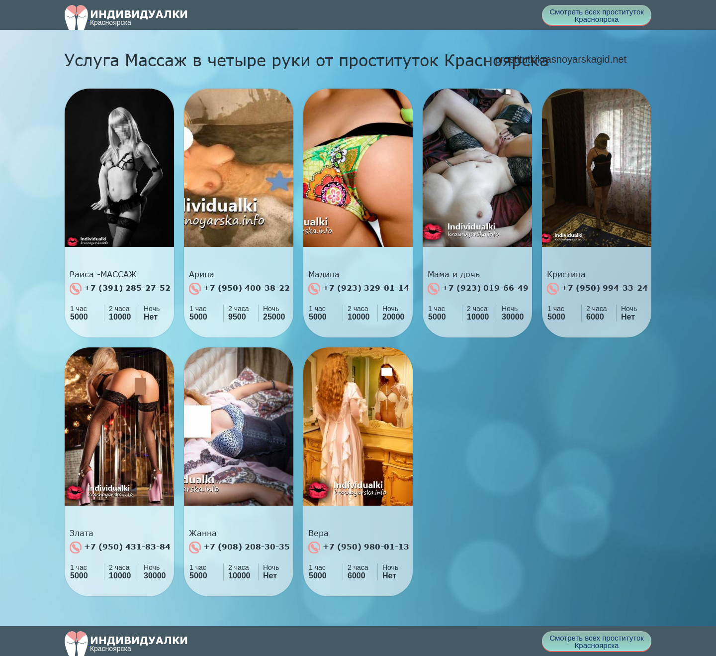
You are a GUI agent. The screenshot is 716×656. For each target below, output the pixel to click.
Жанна (203, 533)
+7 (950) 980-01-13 (358, 547)
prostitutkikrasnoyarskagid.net (560, 59)
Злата (81, 533)
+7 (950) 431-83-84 (120, 547)
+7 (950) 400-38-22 (239, 289)
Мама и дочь (454, 274)
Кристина (566, 274)
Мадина (324, 274)
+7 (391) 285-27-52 (120, 289)
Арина (201, 274)
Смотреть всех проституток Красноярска (596, 15)
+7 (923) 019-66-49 (478, 289)
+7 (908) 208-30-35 (239, 547)
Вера (318, 533)
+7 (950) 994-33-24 (597, 289)
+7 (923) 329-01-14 (358, 289)
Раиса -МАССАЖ (103, 274)
